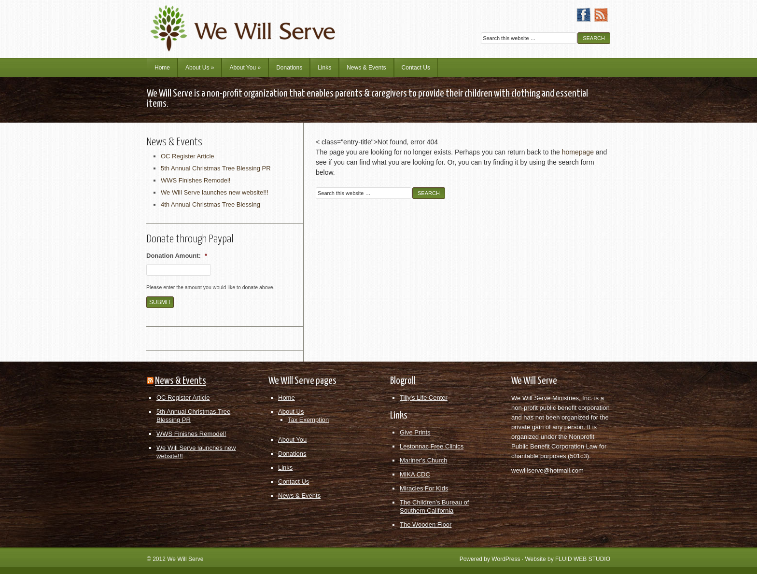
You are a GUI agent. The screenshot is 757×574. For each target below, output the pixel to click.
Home (162, 67)
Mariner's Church (424, 460)
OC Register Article (187, 156)
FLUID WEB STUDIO (582, 559)
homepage (578, 152)
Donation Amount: (176, 255)
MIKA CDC (415, 474)
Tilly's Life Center (424, 397)
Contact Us (416, 67)
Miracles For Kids (424, 488)
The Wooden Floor (425, 524)
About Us (199, 67)
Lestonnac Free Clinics (431, 446)
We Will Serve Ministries (231, 21)
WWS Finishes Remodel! (195, 180)
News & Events (366, 67)
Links (324, 67)
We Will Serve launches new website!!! (214, 192)
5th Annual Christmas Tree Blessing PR (216, 168)
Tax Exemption (308, 419)
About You (245, 67)
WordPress (505, 559)
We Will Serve (185, 559)
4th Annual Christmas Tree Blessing (210, 204)
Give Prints (415, 432)
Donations (289, 67)
